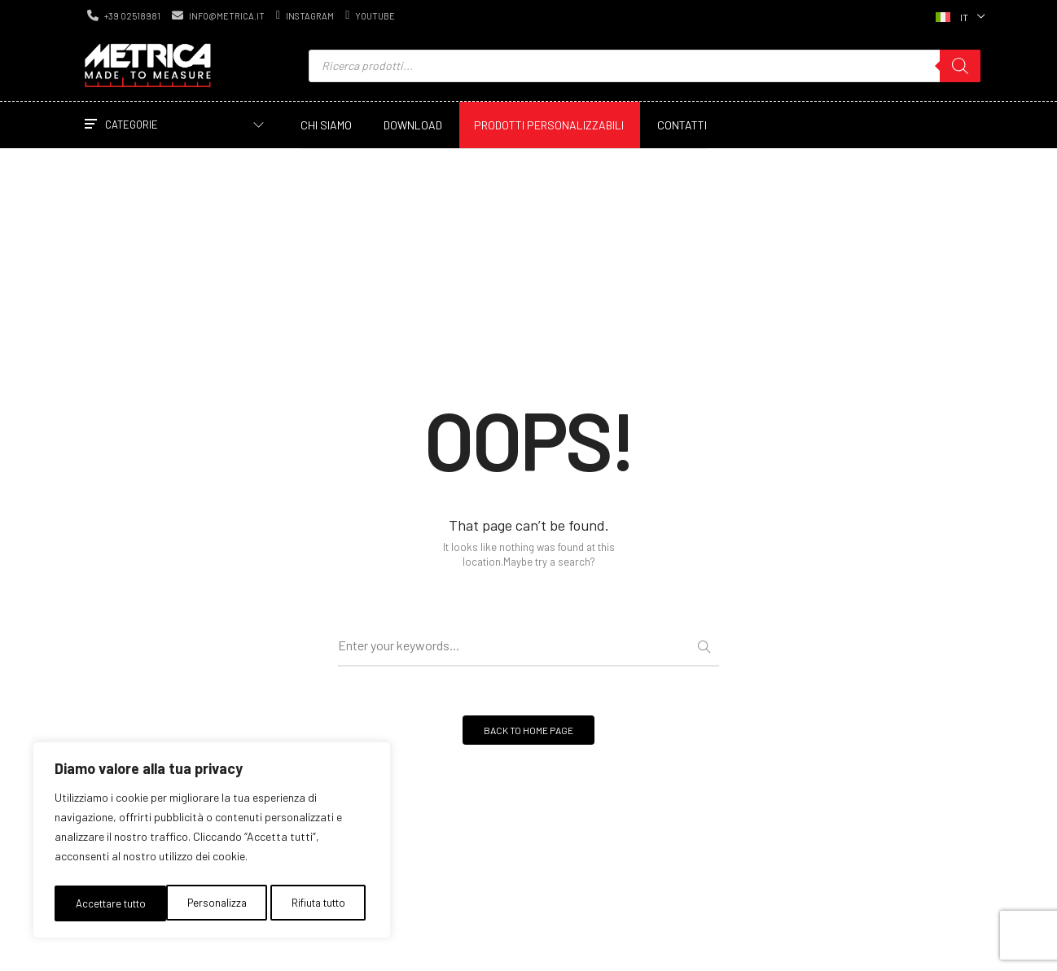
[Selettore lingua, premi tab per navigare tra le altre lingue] (958, 15)
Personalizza (102, 903)
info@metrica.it (218, 15)
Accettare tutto (313, 903)
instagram (305, 15)
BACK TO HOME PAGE (528, 738)
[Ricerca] (960, 66)
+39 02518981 (123, 15)
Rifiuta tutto (203, 903)
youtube (370, 15)
